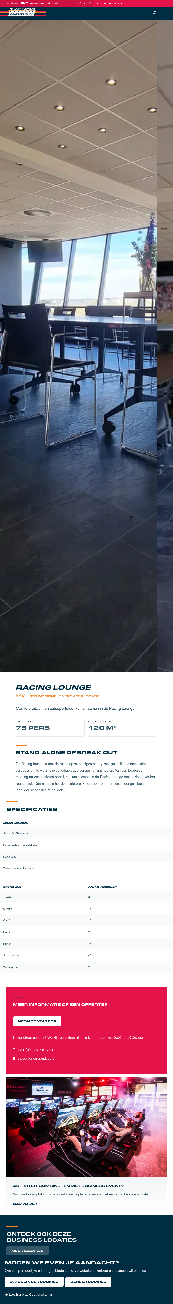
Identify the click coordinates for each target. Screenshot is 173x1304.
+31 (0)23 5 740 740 (35, 1049)
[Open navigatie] (162, 13)
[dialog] (86, 1279)
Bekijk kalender (109, 3)
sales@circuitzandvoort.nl (37, 1058)
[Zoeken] (154, 13)
